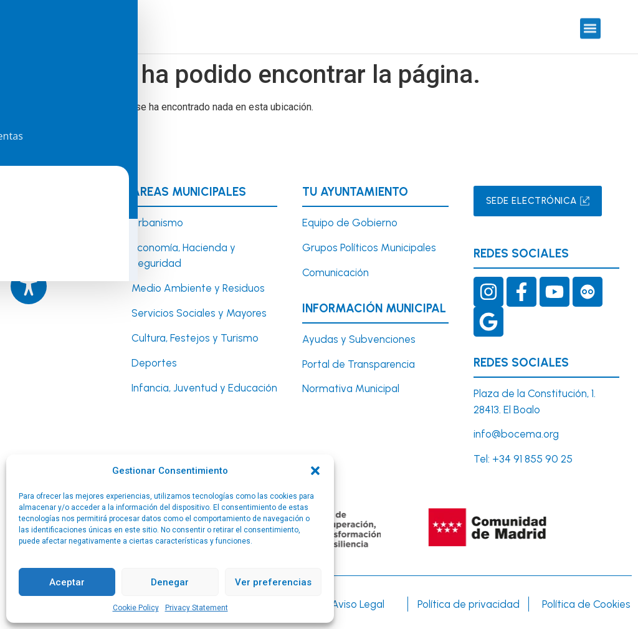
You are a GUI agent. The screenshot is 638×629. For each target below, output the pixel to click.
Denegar (170, 582)
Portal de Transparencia (358, 363)
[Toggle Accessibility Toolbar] (28, 286)
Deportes (154, 361)
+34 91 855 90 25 (532, 458)
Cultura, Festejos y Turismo (195, 336)
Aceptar (67, 582)
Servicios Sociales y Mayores (199, 312)
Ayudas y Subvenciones (359, 338)
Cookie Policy (136, 607)
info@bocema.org (516, 433)
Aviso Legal (357, 603)
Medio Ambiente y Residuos (198, 287)
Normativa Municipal (350, 388)
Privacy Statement (196, 607)
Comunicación (335, 271)
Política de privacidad (468, 603)
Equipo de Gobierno (350, 221)
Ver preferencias (273, 582)
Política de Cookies (586, 603)
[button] (315, 470)
